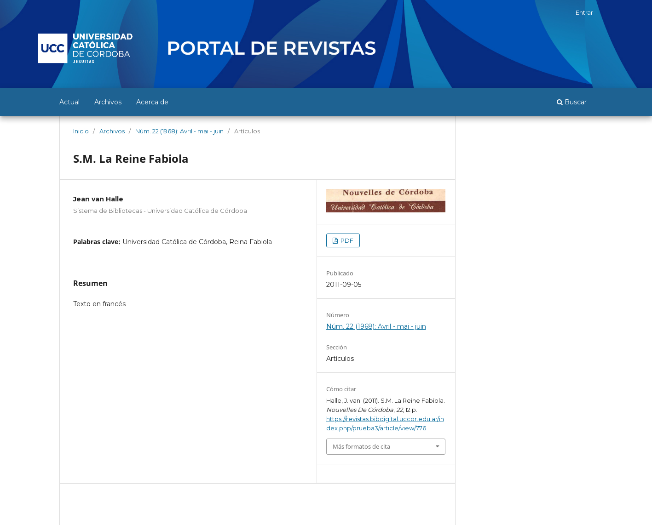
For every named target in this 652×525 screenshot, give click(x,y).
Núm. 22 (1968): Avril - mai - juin (179, 131)
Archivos (107, 102)
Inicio (81, 131)
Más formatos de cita (361, 446)
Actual (69, 102)
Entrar (584, 12)
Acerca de (152, 102)
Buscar (572, 102)
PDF (346, 240)
